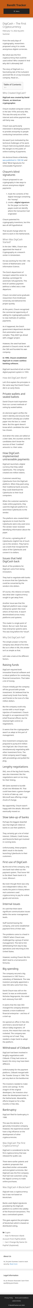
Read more (13, 1264)
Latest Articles (16, 1301)
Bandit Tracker (16, 5)
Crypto (7, 1232)
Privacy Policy (8, 1298)
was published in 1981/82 (13, 160)
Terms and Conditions (22, 1298)
